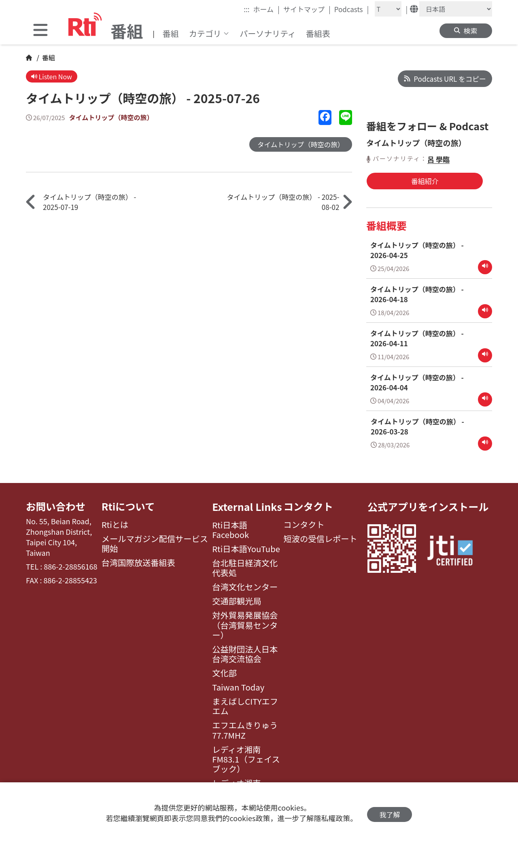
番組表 (318, 33)
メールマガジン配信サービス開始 (155, 542)
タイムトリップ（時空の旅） (113, 118)
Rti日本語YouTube (246, 546)
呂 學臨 (438, 159)
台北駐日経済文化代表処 (245, 566)
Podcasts (351, 9)
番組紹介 (409, 181)
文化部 (224, 671)
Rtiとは (115, 522)
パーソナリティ (268, 33)
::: (246, 9)
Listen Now (52, 77)
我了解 (389, 813)
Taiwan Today (238, 685)
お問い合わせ (56, 504)
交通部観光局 (236, 599)
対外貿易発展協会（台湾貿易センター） (245, 623)
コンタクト (309, 504)
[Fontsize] (388, 9)
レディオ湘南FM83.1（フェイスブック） (246, 757)
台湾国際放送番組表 (138, 561)
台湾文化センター (245, 584)
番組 (171, 33)
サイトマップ (307, 9)
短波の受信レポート (320, 537)
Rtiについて (129, 504)
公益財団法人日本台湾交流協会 (245, 652)
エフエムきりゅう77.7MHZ (245, 728)
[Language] (455, 9)
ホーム (266, 9)
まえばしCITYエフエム (245, 704)
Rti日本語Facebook (230, 528)
